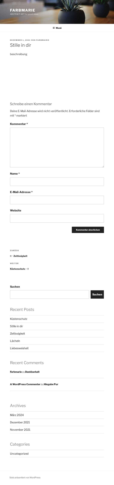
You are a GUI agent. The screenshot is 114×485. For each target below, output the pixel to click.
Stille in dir (16, 326)
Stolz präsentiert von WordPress (24, 477)
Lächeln (15, 340)
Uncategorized (19, 453)
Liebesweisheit (19, 348)
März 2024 (17, 415)
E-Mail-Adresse (21, 192)
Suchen (15, 286)
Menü (57, 28)
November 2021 (20, 429)
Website (15, 210)
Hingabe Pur (51, 384)
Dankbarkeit (32, 371)
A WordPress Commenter (25, 384)
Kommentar (19, 123)
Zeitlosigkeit (17, 333)
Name (15, 173)
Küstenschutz (18, 318)
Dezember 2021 (20, 422)
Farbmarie (22, 10)
